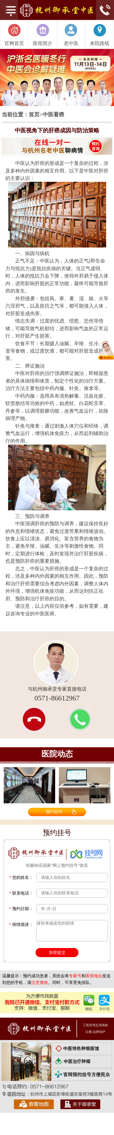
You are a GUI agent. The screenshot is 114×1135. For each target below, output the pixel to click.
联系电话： (21, 893)
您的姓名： (21, 877)
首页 (34, 115)
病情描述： (21, 924)
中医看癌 (53, 115)
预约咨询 (54, 811)
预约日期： (21, 908)
